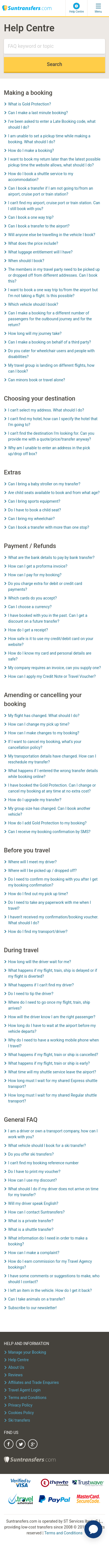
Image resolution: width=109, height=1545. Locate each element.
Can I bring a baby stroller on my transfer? (44, 484)
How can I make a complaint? (33, 1252)
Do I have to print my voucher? (34, 1171)
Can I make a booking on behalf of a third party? (49, 342)
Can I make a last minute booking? (38, 112)
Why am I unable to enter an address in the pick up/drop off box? (49, 451)
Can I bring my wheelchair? (31, 518)
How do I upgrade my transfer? (34, 800)
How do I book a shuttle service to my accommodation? (40, 176)
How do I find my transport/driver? (37, 931)
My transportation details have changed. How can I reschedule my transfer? (52, 759)
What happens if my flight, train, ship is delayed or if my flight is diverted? (52, 973)
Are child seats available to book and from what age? (53, 492)
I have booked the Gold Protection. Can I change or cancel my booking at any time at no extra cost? (52, 788)
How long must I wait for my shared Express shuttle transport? (52, 1083)
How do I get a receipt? (28, 630)
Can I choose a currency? (30, 607)
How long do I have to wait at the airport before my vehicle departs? (52, 1028)
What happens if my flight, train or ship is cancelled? (53, 1054)
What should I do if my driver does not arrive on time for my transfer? (53, 1192)
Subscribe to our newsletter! (32, 1308)
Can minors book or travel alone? (36, 380)
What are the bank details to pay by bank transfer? (51, 557)
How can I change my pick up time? (38, 724)
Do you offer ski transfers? (31, 1154)
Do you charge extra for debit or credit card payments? (45, 586)
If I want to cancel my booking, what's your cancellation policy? (44, 744)
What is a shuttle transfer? (30, 1229)
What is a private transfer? (30, 1221)
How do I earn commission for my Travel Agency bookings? (50, 1264)
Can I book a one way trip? (31, 217)
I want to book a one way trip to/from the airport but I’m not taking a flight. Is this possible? (53, 293)
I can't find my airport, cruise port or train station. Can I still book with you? (54, 206)
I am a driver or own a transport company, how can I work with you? (53, 1134)
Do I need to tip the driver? (30, 993)
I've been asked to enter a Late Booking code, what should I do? (52, 124)
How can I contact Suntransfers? (36, 1212)
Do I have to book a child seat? (34, 510)
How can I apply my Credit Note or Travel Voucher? (52, 676)
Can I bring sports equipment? (34, 501)
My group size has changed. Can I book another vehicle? (49, 811)
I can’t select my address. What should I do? (46, 410)
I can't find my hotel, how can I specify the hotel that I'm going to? (53, 422)
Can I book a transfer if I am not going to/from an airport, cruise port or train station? (50, 191)
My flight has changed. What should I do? (43, 715)
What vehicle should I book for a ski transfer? (47, 1145)
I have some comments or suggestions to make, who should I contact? (53, 1279)
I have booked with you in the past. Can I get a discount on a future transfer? (47, 618)
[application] (93, 1529)
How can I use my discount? (32, 1180)
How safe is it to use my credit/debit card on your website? (50, 641)
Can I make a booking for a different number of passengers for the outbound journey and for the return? (50, 319)
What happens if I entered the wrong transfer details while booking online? (53, 773)
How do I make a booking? (31, 150)
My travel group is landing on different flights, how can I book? (51, 368)
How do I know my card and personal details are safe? (49, 656)
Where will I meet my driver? (32, 862)
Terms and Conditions (63, 1533)
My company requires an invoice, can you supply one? (54, 667)
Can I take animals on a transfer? (36, 1299)
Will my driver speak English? (33, 1203)
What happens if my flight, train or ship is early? (49, 1063)
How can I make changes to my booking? (43, 733)
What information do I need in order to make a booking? (47, 1241)
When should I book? (26, 260)
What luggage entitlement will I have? (40, 252)
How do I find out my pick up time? (38, 894)
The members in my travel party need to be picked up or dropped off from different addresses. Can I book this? (54, 275)
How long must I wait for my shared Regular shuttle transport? (52, 1098)
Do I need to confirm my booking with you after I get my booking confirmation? (53, 882)
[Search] (54, 47)
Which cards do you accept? (32, 598)
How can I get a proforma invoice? (37, 566)
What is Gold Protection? (29, 104)
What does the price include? (33, 243)
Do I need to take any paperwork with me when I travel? (49, 905)
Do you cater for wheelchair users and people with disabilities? (51, 354)
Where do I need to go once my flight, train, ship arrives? (49, 1005)
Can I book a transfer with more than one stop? (48, 527)
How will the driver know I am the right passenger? (51, 1017)
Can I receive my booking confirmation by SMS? (49, 831)
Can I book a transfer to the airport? (39, 226)
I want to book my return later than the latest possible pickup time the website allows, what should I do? (54, 162)
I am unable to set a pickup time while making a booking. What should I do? (49, 139)
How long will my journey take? (34, 333)
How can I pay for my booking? (34, 575)
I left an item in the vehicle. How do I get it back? (50, 1290)
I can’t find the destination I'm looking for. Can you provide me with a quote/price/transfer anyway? (51, 436)
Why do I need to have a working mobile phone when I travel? (53, 1043)
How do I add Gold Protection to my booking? (47, 823)
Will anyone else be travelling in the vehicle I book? (51, 234)
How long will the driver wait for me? (39, 962)
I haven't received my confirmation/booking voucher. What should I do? (53, 920)
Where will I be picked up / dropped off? (42, 870)
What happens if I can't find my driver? (41, 985)
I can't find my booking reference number (43, 1163)
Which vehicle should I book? (33, 304)
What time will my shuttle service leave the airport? (52, 1072)
